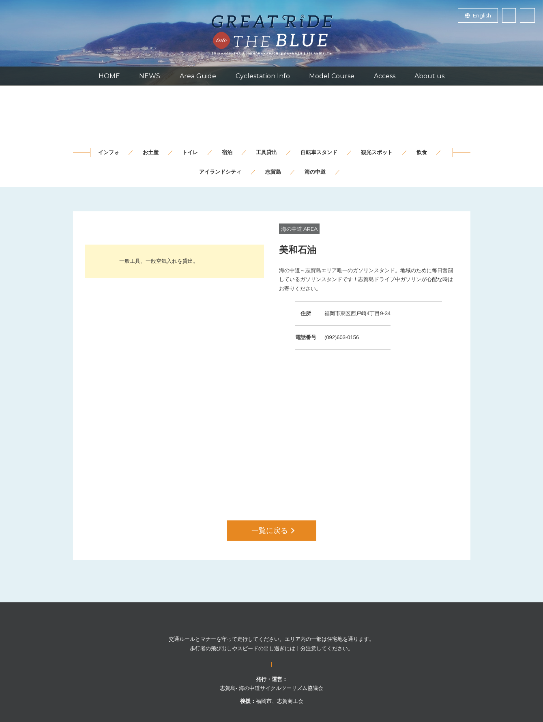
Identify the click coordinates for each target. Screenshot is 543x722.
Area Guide (198, 76)
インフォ (108, 152)
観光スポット (377, 152)
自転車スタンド (318, 152)
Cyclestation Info (263, 76)
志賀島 (273, 172)
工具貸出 (266, 152)
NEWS (149, 76)
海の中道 (315, 172)
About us (429, 76)
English (478, 15)
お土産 (151, 152)
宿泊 (227, 152)
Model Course (331, 76)
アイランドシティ (220, 172)
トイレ (190, 152)
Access (384, 76)
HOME (109, 76)
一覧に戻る (272, 530)
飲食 (421, 152)
